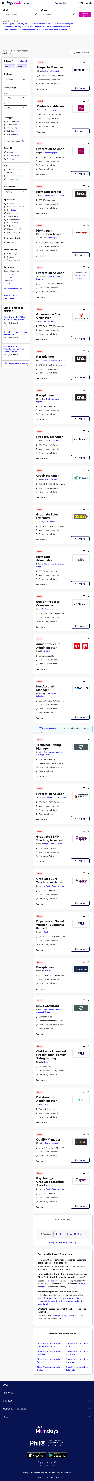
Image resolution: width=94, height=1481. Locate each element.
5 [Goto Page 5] (67, 1234)
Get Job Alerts (47, 728)
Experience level (12, 238)
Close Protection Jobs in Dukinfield (77, 1368)
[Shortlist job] (84, 62)
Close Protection (13, 51)
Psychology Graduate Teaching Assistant (50, 1181)
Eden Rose (48, 971)
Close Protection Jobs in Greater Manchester (49, 26)
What (5, 10)
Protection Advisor (50, 106)
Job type (8, 117)
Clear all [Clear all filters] (23, 61)
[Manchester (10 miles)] (22, 66)
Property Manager (50, 67)
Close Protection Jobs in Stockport (77, 1353)
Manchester (6, 53)
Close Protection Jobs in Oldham (48, 1368)
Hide (6, 166)
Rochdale (9, 274)
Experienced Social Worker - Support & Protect (50, 924)
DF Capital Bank (51, 479)
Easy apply (80, 88)
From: (6, 93)
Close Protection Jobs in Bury (77, 1345)
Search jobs (85, 14)
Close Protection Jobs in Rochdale (19, 29)
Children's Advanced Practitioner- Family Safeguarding (51, 1054)
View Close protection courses (16, 364)
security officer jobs (60, 1301)
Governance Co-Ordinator (48, 316)
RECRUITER (47, 1393)
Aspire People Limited (53, 844)
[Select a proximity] (15, 79)
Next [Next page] (81, 1234)
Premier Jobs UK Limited (55, 797)
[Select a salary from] (15, 97)
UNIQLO (47, 651)
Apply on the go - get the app (62, 1242)
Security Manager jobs (41, 23)
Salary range (10, 87)
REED (47, 1417)
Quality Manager (48, 1139)
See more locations (13, 288)
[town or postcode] (58, 14)
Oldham (8, 280)
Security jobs (23, 23)
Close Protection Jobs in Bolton (52, 29)
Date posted (10, 186)
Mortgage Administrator (46, 558)
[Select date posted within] (15, 191)
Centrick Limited (52, 71)
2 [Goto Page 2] (56, 1234)
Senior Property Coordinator (48, 603)
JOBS (47, 1385)
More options (10, 249)
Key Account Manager (45, 688)
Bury (7, 284)
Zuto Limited (49, 521)
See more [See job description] (42, 89)
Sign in (82, 1283)
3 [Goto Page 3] (60, 1234)
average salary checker (63, 1315)
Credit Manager (47, 476)
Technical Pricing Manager (48, 746)
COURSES (47, 1401)
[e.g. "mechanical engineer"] (20, 14)
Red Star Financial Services (81, 275)
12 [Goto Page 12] (75, 1234)
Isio (46, 1104)
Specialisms (9, 199)
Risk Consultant (47, 1006)
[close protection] (9, 66)
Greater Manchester (13, 271)
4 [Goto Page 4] (64, 1234)
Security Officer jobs (63, 23)
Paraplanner (45, 356)
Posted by (8, 148)
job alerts (50, 1281)
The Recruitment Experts (54, 195)
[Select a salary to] (15, 107)
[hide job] (88, 62)
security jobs (65, 1298)
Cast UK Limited (51, 1143)
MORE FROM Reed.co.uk (47, 1409)
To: (5, 103)
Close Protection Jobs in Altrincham (77, 1360)
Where (44, 10)
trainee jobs (52, 1298)
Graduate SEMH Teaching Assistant (50, 838)
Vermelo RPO (49, 321)
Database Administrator (46, 1099)
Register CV (60, 3)
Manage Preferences (31, 1473)
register (43, 1286)
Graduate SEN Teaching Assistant (50, 880)
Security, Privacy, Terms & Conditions (56, 1473)
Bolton (8, 277)
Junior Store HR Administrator (48, 646)
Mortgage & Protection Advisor (50, 232)
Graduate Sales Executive (47, 516)
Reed (46, 932)
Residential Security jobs (14, 26)
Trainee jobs (8, 23)
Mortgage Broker (48, 192)
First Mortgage (52, 238)
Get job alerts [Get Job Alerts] (81, 52)
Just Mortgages (51, 110)
